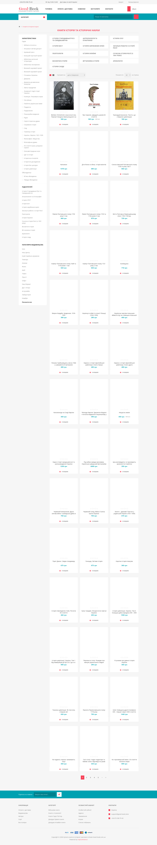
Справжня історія (30, 125)
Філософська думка (30, 142)
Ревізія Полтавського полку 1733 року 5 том (64, 215)
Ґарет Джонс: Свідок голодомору (64, 561)
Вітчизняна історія (91, 61)
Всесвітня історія (59, 61)
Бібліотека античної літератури (31, 60)
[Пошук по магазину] (113, 17)
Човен (24, 274)
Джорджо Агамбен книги (56, 822)
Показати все (27, 302)
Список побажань (84, 822)
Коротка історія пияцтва (124, 561)
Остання (105, 778)
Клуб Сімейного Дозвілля (30, 256)
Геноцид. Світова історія (94, 561)
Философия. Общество (32, 139)
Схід (25, 128)
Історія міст (57, 46)
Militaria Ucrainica (30, 45)
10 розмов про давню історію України (124, 661)
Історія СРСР (118, 38)
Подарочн (27, 107)
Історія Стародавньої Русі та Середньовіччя (63, 39)
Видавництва (23, 813)
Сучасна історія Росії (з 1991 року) (123, 54)
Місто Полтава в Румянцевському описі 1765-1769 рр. (124, 215)
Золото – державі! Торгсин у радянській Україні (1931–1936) (124, 512)
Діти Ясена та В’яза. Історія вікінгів (94, 165)
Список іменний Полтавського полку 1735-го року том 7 (124, 165)
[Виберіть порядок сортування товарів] (75, 75)
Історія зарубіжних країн (93, 46)
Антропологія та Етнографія (90, 39)
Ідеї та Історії (28, 155)
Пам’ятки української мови (33, 104)
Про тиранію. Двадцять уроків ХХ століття (94, 116)
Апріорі (24, 263)
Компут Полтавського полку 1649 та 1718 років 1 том (63, 265)
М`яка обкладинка (30, 176)
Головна (48, 9)
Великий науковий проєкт (33, 72)
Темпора (25, 260)
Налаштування (133, 2)
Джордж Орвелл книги (56, 819)
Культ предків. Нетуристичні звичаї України (94, 612)
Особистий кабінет (85, 810)
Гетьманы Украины (30, 75)
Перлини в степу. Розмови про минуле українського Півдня (94, 661)
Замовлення (82, 816)
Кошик (80, 819)
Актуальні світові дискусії (32, 49)
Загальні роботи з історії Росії (124, 47)
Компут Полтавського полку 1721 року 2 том (94, 265)
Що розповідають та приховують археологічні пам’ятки (124, 463)
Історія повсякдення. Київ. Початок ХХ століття (64, 612)
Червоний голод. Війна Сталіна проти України (94, 512)
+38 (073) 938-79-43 (25, 2)
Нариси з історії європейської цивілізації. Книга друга (124, 364)
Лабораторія (26, 295)
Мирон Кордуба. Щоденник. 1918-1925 (63, 314)
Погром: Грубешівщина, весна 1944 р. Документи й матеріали (63, 364)
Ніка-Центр (26, 252)
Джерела (27, 79)
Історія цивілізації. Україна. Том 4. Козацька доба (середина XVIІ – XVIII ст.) (124, 613)
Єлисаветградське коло (32, 151)
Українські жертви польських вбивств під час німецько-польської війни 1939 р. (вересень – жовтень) (124, 315)
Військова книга (54, 810)
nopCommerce (83, 839)
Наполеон (63, 165)
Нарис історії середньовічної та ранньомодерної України (64, 463)
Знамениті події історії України (32, 92)
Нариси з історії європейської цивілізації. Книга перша (94, 364)
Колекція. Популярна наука (33, 97)
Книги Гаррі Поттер (55, 816)
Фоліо (24, 267)
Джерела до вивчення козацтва (31, 83)
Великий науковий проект (33, 68)
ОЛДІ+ (24, 281)
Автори (20, 816)
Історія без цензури (31, 165)
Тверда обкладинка (30, 180)
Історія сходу (58, 66)
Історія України (89, 53)
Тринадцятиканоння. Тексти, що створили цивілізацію (124, 116)
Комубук (25, 298)
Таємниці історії (29, 132)
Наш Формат (26, 284)
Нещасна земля (124, 412)
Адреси (81, 813)
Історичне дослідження (32, 162)
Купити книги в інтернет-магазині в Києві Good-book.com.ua (85, 837)
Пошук (136, 16)
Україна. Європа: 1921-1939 (33, 135)
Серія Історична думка (32, 121)
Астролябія (26, 291)
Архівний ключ (29, 52)
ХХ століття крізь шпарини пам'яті (33, 147)
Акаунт (121, 2)
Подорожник (28, 111)
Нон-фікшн (27, 100)
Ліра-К (24, 277)
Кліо (23, 249)
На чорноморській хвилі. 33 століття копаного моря (124, 760)
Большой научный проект (33, 56)
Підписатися (59, 794)
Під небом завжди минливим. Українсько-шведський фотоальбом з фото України (94, 464)
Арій (23, 270)
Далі (102, 778)
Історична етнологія (31, 158)
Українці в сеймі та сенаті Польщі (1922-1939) (94, 314)
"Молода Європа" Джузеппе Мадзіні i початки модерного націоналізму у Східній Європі (94, 414)
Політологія (57, 53)
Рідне (26, 118)
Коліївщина (124, 264)
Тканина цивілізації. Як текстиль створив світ (63, 711)
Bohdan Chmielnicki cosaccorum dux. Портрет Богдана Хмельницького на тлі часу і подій (63, 117)
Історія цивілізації (30, 169)
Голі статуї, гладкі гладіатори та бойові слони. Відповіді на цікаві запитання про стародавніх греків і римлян (94, 762)
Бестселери (95, 9)
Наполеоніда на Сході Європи (63, 412)
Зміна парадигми (30, 88)
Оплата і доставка (65, 9)
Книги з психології (54, 813)
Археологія (118, 61)
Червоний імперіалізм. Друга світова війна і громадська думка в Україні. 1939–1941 (64, 513)
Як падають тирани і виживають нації (63, 760)
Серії (20, 819)
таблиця (50, 75)
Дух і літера (26, 288)
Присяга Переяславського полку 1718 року (94, 711)
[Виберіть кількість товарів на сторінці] (127, 75)
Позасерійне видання (31, 114)
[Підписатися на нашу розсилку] (45, 794)
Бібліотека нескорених (32, 65)
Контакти (109, 9)
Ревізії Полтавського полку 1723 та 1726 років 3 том (94, 215)
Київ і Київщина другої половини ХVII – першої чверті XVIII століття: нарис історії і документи (124, 712)
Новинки (81, 9)
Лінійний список (53, 75)
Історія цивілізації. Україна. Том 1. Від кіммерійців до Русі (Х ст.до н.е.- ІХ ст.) (63, 662)
